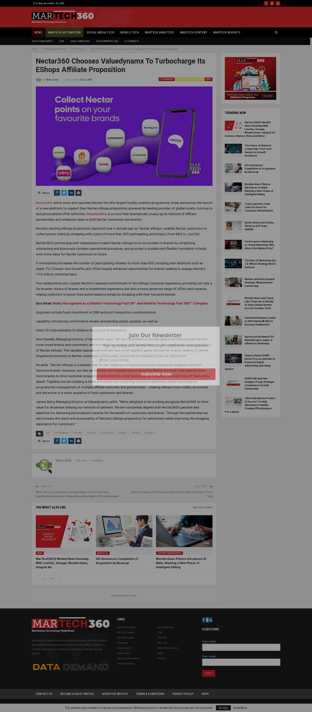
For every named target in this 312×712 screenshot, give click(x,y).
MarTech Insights (226, 32)
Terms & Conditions (150, 694)
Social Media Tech (100, 32)
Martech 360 (91, 433)
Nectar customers (107, 433)
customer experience (61, 433)
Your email (241, 659)
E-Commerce (132, 41)
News (38, 32)
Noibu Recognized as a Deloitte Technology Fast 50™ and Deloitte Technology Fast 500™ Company (130, 303)
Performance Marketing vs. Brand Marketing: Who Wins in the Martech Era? (259, 245)
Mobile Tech (129, 32)
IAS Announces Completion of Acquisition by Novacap (260, 168)
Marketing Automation (190, 79)
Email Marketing (80, 41)
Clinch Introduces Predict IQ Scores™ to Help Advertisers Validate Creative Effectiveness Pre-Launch (250, 405)
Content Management (169, 553)
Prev (42, 578)
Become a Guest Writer (77, 694)
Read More (240, 707)
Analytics (102, 553)
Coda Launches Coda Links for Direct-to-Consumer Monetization (259, 207)
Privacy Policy (183, 694)
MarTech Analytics (159, 32)
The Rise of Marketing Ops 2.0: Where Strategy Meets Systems (260, 264)
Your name (241, 644)
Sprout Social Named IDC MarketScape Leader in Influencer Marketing (260, 340)
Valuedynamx (96, 214)
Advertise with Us (115, 694)
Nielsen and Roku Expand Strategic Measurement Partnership (259, 282)
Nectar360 (44, 203)
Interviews (122, 642)
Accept (223, 707)
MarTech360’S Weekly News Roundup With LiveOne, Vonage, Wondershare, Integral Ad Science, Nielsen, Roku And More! (250, 129)
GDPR (205, 694)
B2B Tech (162, 637)
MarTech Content (193, 32)
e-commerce (77, 433)
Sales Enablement (42, 41)
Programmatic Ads (107, 41)
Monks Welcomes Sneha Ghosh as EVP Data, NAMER (259, 226)
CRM (61, 41)
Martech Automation (64, 32)
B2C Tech (162, 642)
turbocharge (136, 433)
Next (55, 578)
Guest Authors (124, 647)
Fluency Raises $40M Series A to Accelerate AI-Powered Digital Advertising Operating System (250, 362)
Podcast (162, 658)
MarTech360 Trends (168, 647)
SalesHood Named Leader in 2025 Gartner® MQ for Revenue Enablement (260, 321)
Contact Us (44, 694)
